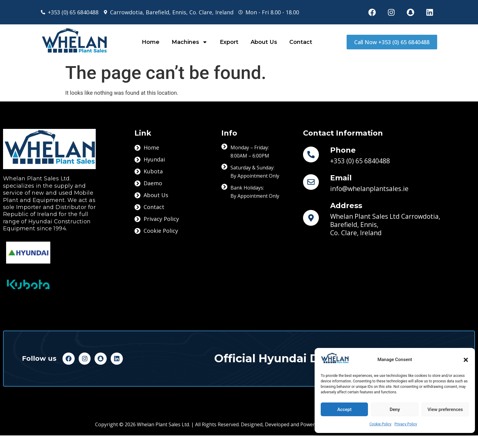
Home (150, 42)
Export (229, 42)
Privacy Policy (405, 424)
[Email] (313, 182)
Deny (395, 409)
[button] (466, 360)
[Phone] (313, 154)
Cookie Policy (380, 424)
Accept (344, 409)
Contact (300, 42)
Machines (190, 42)
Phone (348, 150)
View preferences (445, 409)
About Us (264, 42)
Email (346, 177)
